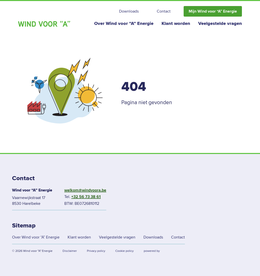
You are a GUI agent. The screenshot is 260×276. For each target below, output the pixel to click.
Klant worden (176, 23)
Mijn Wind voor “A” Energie (213, 11)
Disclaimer (70, 251)
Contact (164, 11)
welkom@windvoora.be (85, 190)
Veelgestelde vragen (220, 23)
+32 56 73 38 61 (86, 196)
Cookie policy (124, 251)
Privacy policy (96, 251)
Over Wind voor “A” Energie (123, 23)
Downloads (129, 11)
